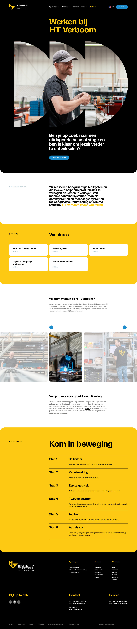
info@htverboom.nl (77, 603)
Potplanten (98, 567)
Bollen (97, 577)
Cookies (41, 624)
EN (111, 7)
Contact (121, 7)
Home (113, 567)
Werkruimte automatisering (77, 570)
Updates (114, 575)
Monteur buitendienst (63, 262)
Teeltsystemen (74, 567)
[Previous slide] (51, 327)
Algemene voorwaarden (55, 624)
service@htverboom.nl (118, 603)
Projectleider (99, 249)
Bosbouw (98, 572)
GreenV (87, 409)
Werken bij (93, 7)
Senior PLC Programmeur (25, 249)
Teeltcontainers (74, 572)
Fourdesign (111, 624)
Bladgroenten (99, 575)
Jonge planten (99, 570)
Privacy (31, 624)
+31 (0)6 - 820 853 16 (118, 601)
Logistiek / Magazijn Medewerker (22, 263)
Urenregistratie (74, 624)
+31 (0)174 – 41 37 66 (77, 601)
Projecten (76, 7)
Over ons (84, 7)
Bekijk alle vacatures (59, 157)
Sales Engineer (60, 249)
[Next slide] (125, 327)
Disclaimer (21, 624)
